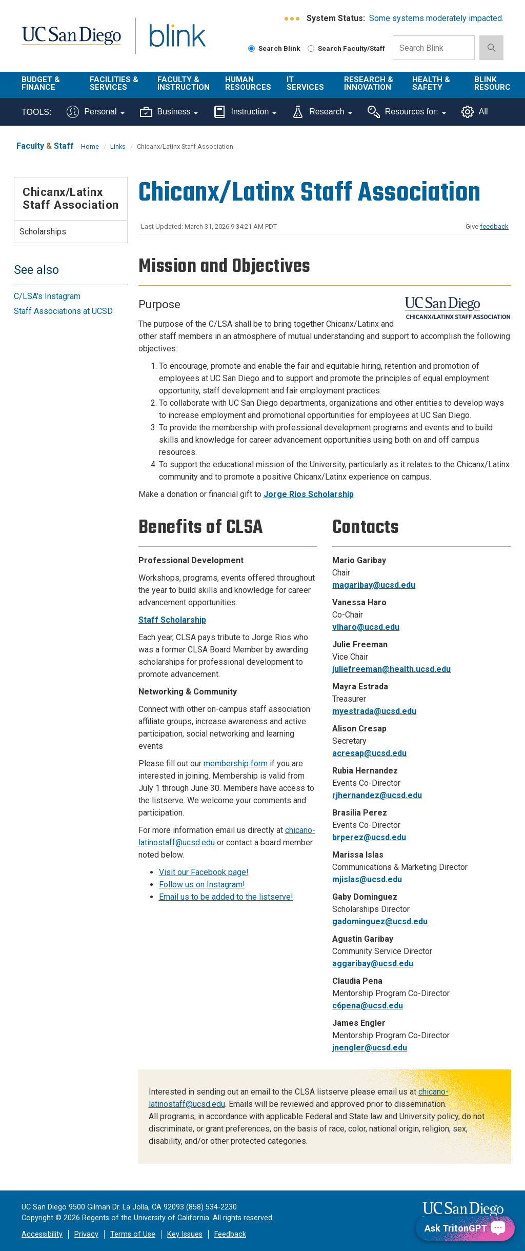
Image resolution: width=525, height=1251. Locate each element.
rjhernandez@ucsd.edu (377, 795)
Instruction (244, 112)
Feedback (230, 1234)
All (474, 112)
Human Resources (248, 83)
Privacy (86, 1234)
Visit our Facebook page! (204, 872)
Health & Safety (431, 83)
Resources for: (407, 112)
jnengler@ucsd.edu (369, 1048)
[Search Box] (434, 47)
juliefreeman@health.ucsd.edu (391, 669)
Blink (168, 41)
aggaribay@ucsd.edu (372, 963)
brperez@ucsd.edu (369, 837)
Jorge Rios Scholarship (309, 494)
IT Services (305, 83)
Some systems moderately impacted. (436, 18)
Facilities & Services (114, 83)
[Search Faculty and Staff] (311, 48)
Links (118, 146)
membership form (236, 763)
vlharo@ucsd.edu (365, 627)
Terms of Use (132, 1234)
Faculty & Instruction (183, 83)
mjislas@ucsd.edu (367, 879)
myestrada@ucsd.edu (374, 711)
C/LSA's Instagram (47, 296)
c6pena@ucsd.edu (367, 1005)
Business (169, 112)
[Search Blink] (251, 48)
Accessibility (42, 1234)
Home (90, 146)
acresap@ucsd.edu (369, 753)
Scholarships (42, 231)
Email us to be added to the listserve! (226, 897)
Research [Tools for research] (322, 112)
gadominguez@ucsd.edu (380, 921)
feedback (494, 226)
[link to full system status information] (292, 18)
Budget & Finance (41, 83)
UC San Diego (68, 41)
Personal (95, 112)
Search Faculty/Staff (346, 48)
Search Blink (274, 48)
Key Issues (185, 1234)
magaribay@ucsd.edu (373, 585)
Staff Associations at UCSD (63, 311)
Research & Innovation (368, 83)
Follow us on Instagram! (202, 884)
